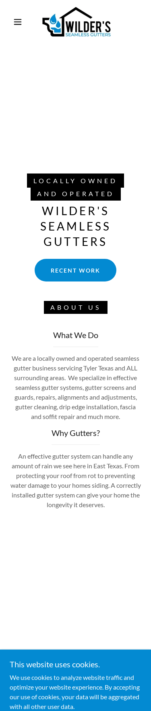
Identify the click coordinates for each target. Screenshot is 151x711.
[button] (18, 22)
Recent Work (75, 270)
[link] (77, 21)
